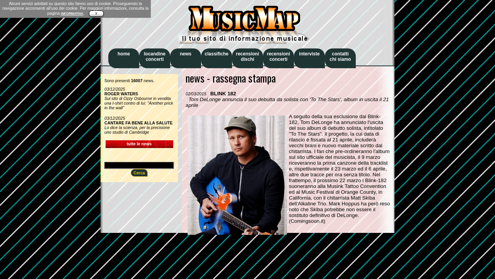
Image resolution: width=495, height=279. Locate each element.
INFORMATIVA (72, 14)
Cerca (139, 172)
